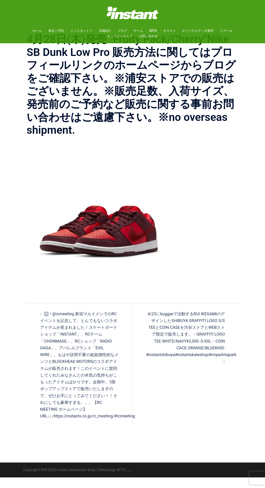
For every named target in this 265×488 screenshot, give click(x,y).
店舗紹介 (105, 30)
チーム (138, 30)
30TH (153, 30)
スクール (226, 30)
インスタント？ (81, 30)
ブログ (122, 30)
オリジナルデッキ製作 (198, 30)
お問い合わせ (148, 36)
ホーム (37, 30)
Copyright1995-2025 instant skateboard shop (59, 480)
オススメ (169, 30)
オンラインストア (119, 36)
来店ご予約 (56, 30)
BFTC (121, 480)
